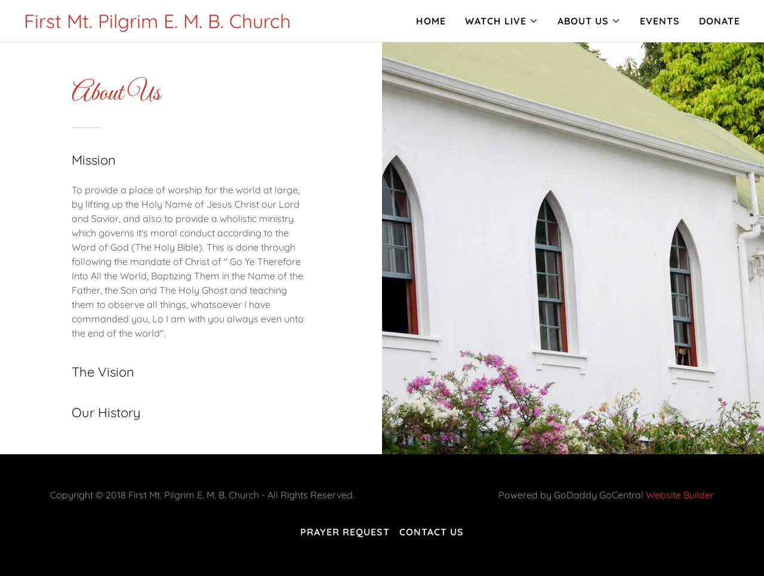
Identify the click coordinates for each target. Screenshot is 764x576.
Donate (719, 21)
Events (660, 21)
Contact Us (431, 532)
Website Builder (680, 495)
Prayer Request (345, 532)
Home (431, 21)
